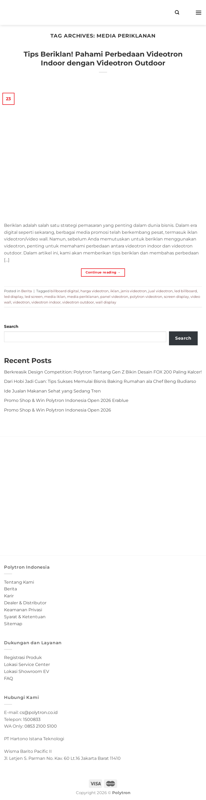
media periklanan (83, 296)
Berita (26, 291)
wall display (105, 302)
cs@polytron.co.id (39, 712)
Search (11, 326)
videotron (21, 302)
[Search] (177, 12)
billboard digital (64, 291)
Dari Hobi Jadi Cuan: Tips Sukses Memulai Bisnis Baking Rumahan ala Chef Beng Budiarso (100, 381)
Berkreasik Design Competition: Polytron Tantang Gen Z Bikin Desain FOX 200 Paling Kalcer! (103, 372)
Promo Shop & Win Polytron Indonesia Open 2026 (57, 410)
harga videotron (94, 291)
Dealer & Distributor (25, 602)
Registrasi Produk (23, 657)
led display (13, 296)
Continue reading (103, 272)
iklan (114, 291)
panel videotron (114, 296)
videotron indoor (46, 302)
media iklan (54, 296)
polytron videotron (146, 296)
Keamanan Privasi (23, 609)
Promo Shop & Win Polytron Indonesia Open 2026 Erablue (66, 400)
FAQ (8, 678)
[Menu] (198, 12)
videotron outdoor (78, 302)
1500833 (32, 719)
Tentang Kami (19, 582)
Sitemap (13, 623)
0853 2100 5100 (40, 726)
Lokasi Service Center (27, 664)
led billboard (185, 291)
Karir (9, 595)
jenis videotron (134, 291)
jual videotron (160, 291)
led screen (34, 296)
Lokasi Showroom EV (26, 671)
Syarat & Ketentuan (25, 616)
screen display (176, 296)
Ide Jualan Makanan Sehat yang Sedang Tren (52, 391)
